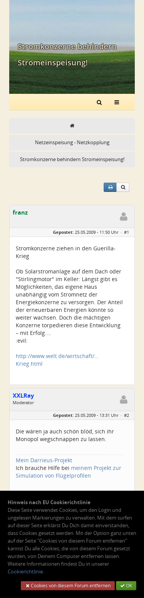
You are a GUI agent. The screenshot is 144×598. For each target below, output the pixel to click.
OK (126, 585)
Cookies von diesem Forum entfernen (68, 585)
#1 (126, 232)
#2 (126, 415)
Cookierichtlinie (25, 571)
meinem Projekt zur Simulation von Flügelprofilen (68, 471)
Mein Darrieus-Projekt (44, 460)
